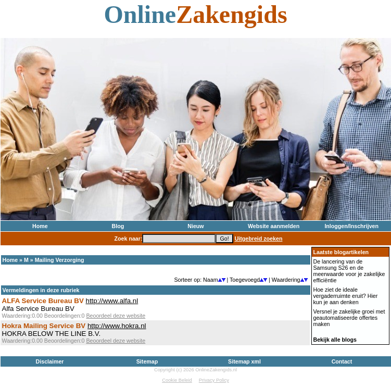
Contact (342, 361)
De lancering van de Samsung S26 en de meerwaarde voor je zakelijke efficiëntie (349, 270)
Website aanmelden (273, 226)
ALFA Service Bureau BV (43, 301)
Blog (118, 226)
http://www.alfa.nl (111, 301)
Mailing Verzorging (59, 260)
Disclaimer (50, 361)
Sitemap (147, 361)
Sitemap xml (244, 361)
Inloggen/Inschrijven (351, 226)
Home (40, 226)
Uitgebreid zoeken (259, 238)
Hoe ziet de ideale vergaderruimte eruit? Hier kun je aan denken (345, 295)
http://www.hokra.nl (116, 326)
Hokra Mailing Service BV (44, 326)
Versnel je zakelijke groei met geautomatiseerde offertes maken (349, 317)
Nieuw (195, 226)
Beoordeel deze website (115, 315)
